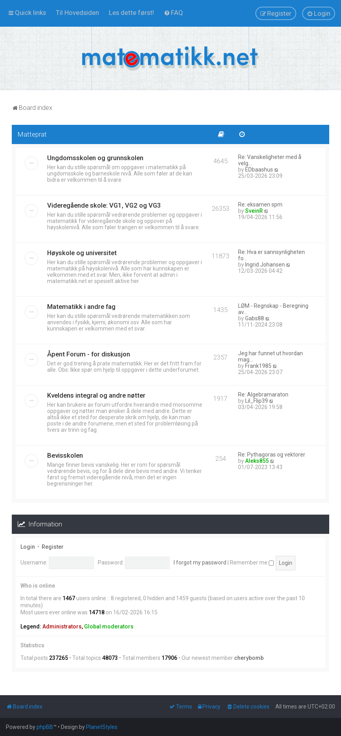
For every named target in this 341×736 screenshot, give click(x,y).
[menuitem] (77, 12)
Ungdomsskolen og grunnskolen (95, 158)
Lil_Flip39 (256, 401)
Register (53, 547)
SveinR (254, 211)
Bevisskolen (65, 455)
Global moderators (109, 626)
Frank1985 (258, 366)
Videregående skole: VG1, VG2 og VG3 (104, 205)
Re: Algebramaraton (263, 394)
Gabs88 (254, 318)
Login (27, 547)
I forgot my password (200, 562)
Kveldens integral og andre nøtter (96, 395)
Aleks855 (257, 461)
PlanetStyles (101, 727)
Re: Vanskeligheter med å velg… (269, 160)
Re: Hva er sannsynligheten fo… (271, 255)
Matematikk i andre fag (81, 306)
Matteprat (32, 134)
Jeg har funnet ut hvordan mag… (270, 356)
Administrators (62, 626)
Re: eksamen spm (260, 204)
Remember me (252, 562)
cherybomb (249, 658)
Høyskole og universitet (82, 253)
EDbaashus (259, 169)
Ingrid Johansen (265, 264)
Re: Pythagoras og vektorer (271, 454)
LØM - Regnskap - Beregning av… (273, 309)
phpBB (45, 727)
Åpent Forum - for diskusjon (88, 354)
